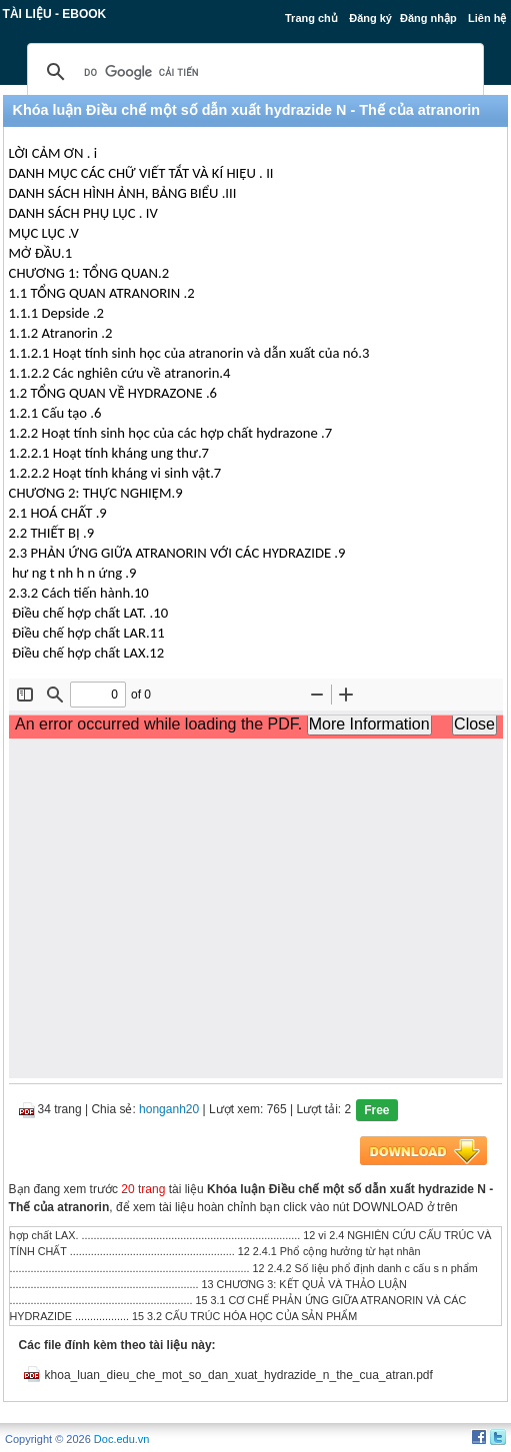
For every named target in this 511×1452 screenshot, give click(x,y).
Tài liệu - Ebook (55, 14)
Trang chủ (311, 18)
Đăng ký (370, 18)
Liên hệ (487, 18)
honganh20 (169, 1109)
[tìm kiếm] (253, 72)
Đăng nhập (428, 18)
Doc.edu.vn (122, 1439)
